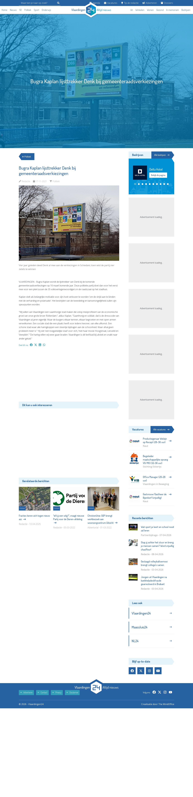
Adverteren (150, 2)
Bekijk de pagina (158, 175)
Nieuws (13, 9)
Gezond (160, 9)
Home (4, 9)
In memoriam (172, 9)
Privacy (56, 692)
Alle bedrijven (161, 155)
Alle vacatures (161, 429)
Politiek (27, 9)
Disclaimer (72, 692)
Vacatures (110, 2)
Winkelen (139, 9)
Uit (131, 9)
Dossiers (167, 2)
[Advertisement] (69, 375)
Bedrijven (185, 9)
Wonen (150, 9)
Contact (42, 692)
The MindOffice (166, 704)
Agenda (95, 2)
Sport (36, 9)
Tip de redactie (130, 2)
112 (20, 9)
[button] (135, 184)
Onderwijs (46, 9)
